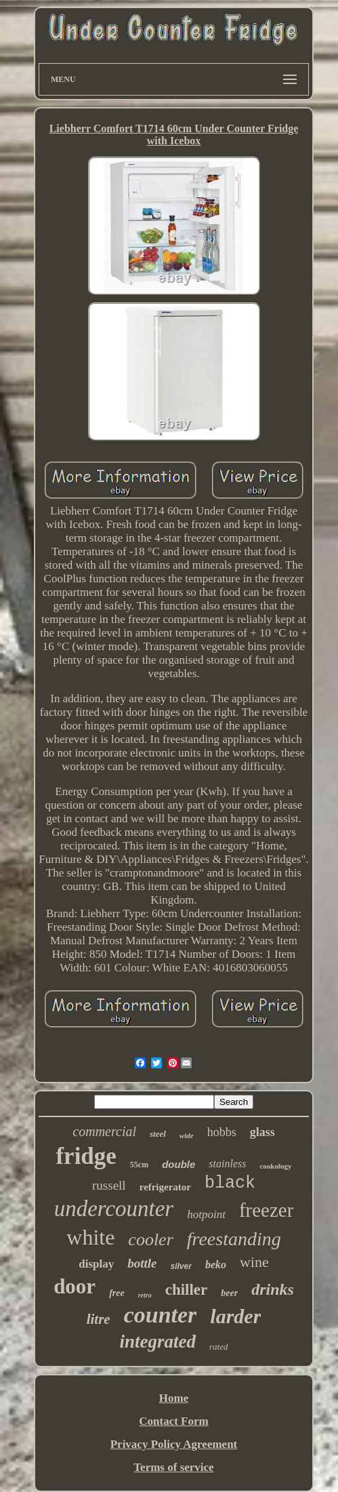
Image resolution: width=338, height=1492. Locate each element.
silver (181, 1266)
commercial (104, 1131)
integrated (158, 1341)
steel (158, 1134)
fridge (86, 1156)
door (75, 1286)
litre (98, 1319)
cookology (275, 1166)
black (230, 1183)
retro (145, 1295)
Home (173, 1398)
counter (160, 1314)
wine (254, 1261)
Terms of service (173, 1467)
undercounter (114, 1208)
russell (109, 1185)
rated (218, 1347)
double (178, 1164)
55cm (139, 1164)
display (96, 1263)
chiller (186, 1289)
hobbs (221, 1132)
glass (262, 1132)
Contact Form (173, 1421)
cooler (150, 1239)
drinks (272, 1289)
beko (215, 1264)
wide (186, 1135)
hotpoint (206, 1214)
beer (229, 1293)
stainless (227, 1163)
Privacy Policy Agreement (174, 1444)
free (117, 1293)
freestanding (234, 1238)
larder (235, 1316)
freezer (266, 1210)
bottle (141, 1263)
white (90, 1237)
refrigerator (165, 1187)
